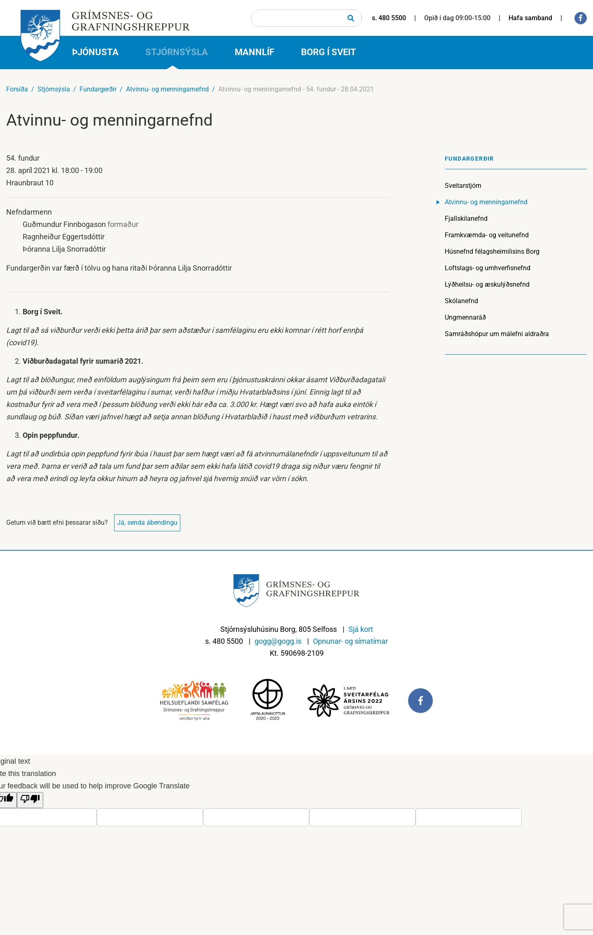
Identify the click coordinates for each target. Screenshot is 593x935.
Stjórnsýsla (53, 89)
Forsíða (17, 89)
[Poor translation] (30, 800)
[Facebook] (580, 18)
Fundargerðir (98, 89)
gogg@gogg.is (277, 641)
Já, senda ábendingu (147, 522)
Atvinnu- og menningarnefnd (167, 89)
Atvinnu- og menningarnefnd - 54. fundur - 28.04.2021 (296, 89)
